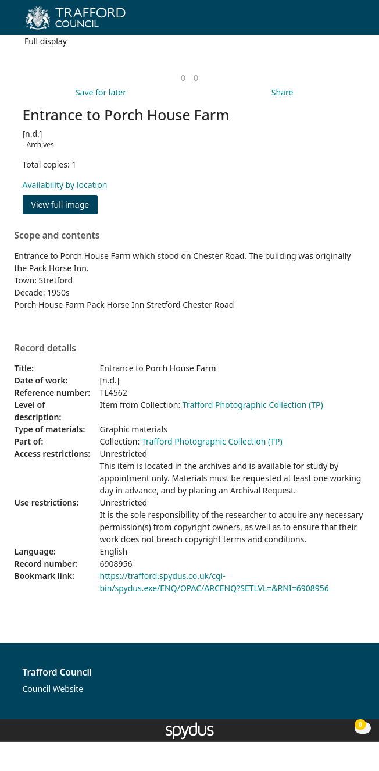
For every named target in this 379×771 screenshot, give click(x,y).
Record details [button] (45, 348)
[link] (183, 77)
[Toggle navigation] (352, 22)
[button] (338, 22)
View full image (60, 204)
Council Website (53, 688)
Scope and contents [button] (57, 235)
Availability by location (65, 184)
